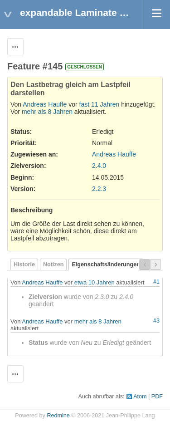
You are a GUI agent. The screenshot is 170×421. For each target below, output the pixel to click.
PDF (157, 396)
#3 (156, 321)
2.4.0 (99, 165)
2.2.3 (99, 188)
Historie (24, 264)
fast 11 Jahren (99, 104)
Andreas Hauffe (45, 104)
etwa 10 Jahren (94, 282)
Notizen (53, 264)
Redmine (58, 415)
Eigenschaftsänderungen (106, 264)
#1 (156, 282)
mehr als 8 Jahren (47, 111)
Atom (139, 396)
